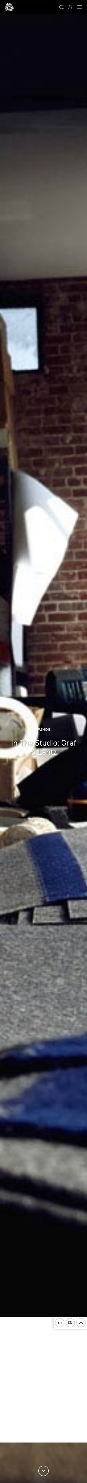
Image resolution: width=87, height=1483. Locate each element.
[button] (61, 7)
